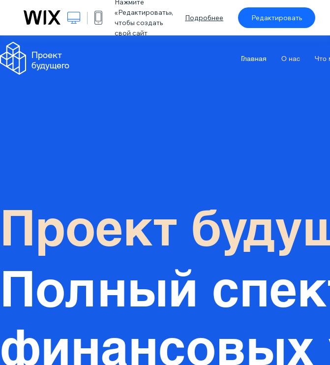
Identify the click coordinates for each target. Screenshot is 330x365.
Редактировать (276, 17)
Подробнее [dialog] (204, 17)
